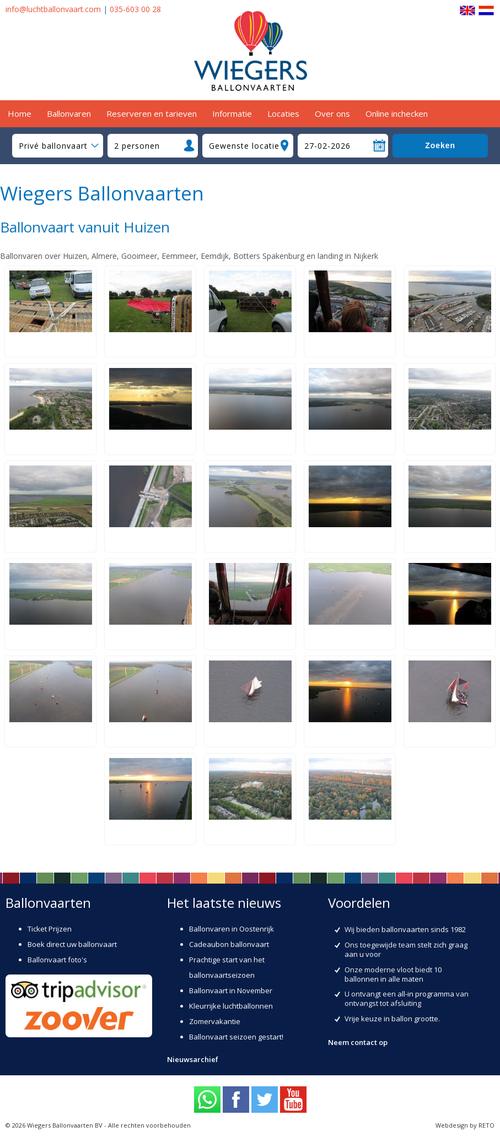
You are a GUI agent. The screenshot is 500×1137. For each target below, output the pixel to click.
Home (19, 113)
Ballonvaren (69, 113)
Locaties (283, 113)
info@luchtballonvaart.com (53, 9)
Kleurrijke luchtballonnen (231, 1006)
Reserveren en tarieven (151, 113)
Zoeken (440, 145)
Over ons (332, 113)
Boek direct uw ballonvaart (72, 944)
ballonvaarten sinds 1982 (423, 929)
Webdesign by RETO (465, 1125)
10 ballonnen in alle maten (393, 974)
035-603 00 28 (135, 9)
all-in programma (425, 994)
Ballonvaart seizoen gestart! (236, 1037)
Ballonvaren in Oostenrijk (231, 929)
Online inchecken (396, 113)
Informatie (232, 113)
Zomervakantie (214, 1021)
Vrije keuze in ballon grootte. (392, 1019)
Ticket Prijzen (50, 929)
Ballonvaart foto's (57, 960)
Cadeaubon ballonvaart (229, 944)
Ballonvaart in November (230, 990)
